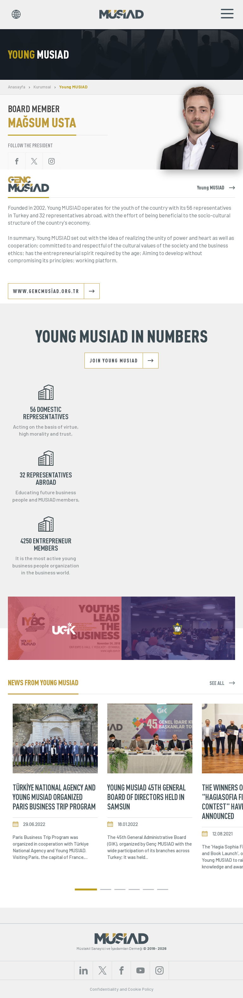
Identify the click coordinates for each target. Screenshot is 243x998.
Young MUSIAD (73, 87)
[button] (86, 889)
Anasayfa (16, 87)
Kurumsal (42, 87)
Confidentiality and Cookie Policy (121, 989)
